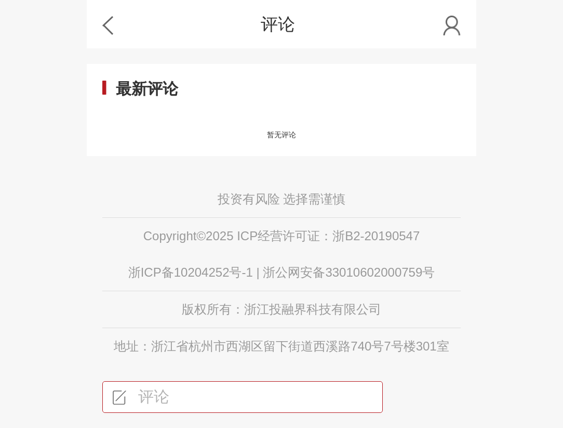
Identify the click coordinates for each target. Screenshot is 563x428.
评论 (141, 397)
